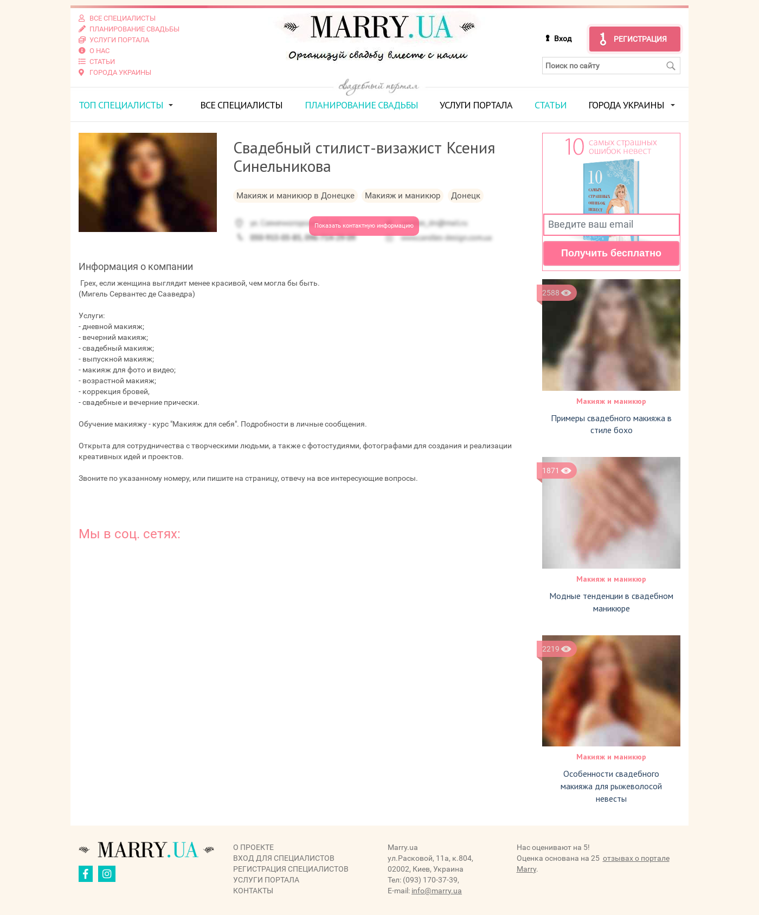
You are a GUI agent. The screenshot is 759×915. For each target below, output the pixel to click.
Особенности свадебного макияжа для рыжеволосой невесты (611, 786)
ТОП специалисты (121, 105)
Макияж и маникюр (611, 401)
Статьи (551, 105)
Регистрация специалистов (291, 869)
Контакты (253, 890)
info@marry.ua (436, 890)
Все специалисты (241, 105)
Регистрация (640, 39)
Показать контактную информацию (364, 225)
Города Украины (626, 105)
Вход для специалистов (284, 858)
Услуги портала (476, 105)
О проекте (253, 847)
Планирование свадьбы (361, 105)
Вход (562, 38)
